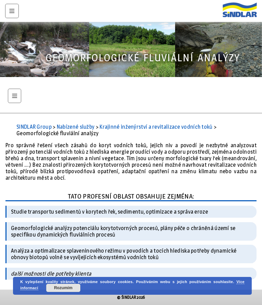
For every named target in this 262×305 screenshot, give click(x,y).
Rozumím (63, 287)
